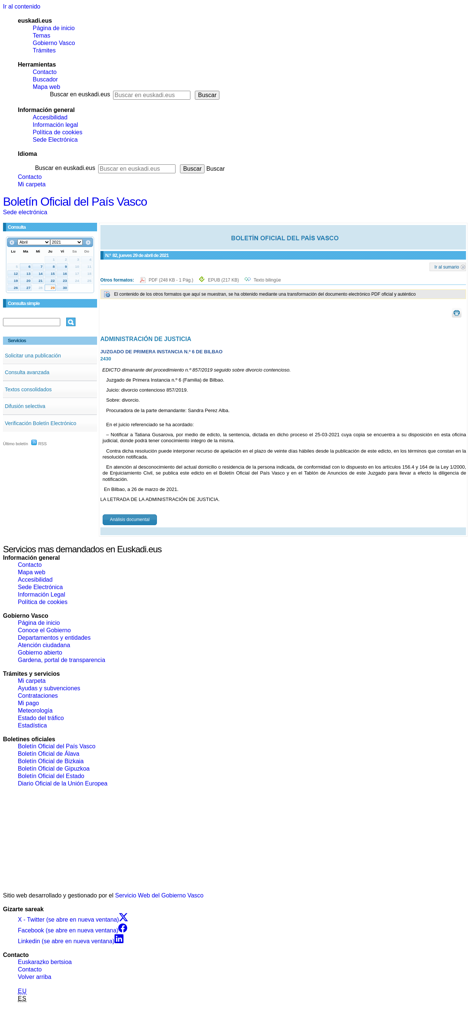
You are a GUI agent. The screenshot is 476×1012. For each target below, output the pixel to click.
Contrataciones (38, 696)
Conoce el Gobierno (44, 630)
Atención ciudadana (44, 645)
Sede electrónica (25, 212)
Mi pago (28, 703)
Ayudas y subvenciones (49, 688)
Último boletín (15, 443)
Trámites (44, 50)
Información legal (55, 125)
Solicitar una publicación (33, 356)
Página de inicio (54, 28)
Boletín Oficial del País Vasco (75, 201)
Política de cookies (57, 132)
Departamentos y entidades (54, 637)
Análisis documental (129, 519)
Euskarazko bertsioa (45, 962)
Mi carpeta (32, 184)
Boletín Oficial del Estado (51, 776)
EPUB (223, 280)
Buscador (45, 79)
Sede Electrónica (55, 139)
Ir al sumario (446, 266)
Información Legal (41, 594)
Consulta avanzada (27, 372)
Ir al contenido (22, 6)
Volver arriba (34, 977)
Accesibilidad (50, 117)
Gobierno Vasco (54, 43)
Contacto (45, 72)
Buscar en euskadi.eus (80, 94)
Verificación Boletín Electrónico (40, 423)
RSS (39, 443)
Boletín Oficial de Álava (48, 754)
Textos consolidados (28, 389)
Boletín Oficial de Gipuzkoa (54, 768)
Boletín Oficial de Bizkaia (51, 761)
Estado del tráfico (41, 718)
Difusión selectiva (25, 406)
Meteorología (35, 710)
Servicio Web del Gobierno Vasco (159, 895)
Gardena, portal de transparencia (61, 660)
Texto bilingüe (267, 280)
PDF (171, 280)
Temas (41, 35)
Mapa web (46, 87)
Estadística (32, 725)
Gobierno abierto (40, 652)
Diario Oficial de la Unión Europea (62, 783)
